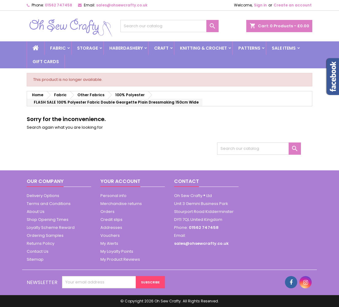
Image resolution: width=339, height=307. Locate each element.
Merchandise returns (121, 204)
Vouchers (110, 235)
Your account (120, 181)
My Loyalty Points (116, 251)
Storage (87, 48)
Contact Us (38, 251)
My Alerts (109, 243)
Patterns (249, 48)
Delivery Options (43, 196)
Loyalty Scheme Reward (51, 227)
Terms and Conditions (49, 204)
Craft (161, 48)
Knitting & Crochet (203, 48)
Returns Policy (40, 243)
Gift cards (46, 62)
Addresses (111, 227)
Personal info (113, 196)
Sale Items (284, 48)
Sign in (260, 5)
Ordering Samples (45, 235)
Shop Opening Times (47, 219)
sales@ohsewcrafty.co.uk (121, 5)
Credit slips (111, 219)
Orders (107, 211)
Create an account (293, 5)
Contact (186, 181)
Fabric (58, 48)
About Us (36, 211)
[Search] (169, 26)
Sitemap (35, 259)
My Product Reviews (120, 259)
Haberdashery (126, 48)
